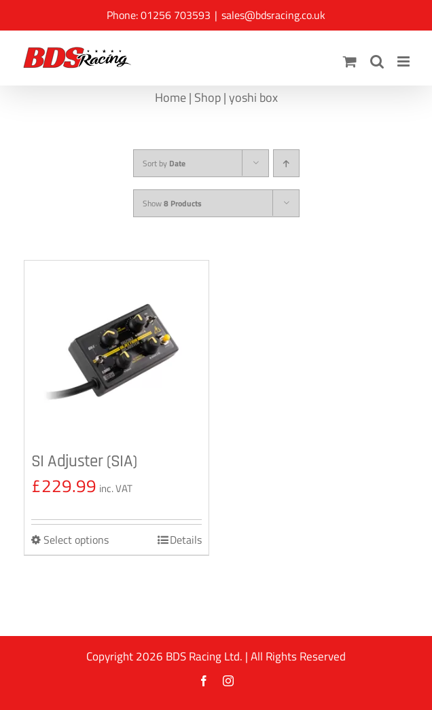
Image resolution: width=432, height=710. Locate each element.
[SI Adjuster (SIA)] (116, 353)
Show (172, 203)
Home (170, 97)
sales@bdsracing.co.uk (273, 15)
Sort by (164, 163)
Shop (207, 97)
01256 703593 (176, 15)
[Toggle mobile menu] (404, 61)
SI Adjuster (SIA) (84, 461)
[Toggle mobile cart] (350, 61)
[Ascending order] (286, 163)
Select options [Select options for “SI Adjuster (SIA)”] (76, 539)
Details (186, 539)
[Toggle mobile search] (377, 61)
